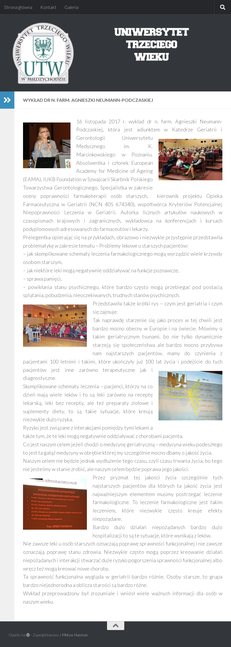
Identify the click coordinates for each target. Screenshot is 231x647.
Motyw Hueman (75, 635)
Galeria (71, 7)
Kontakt (48, 7)
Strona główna (18, 7)
